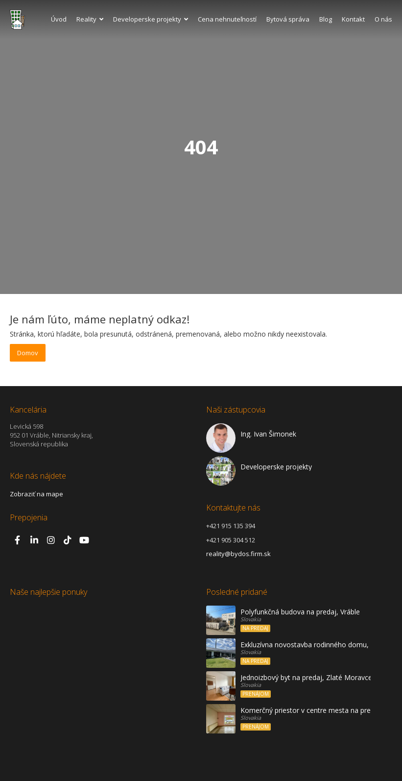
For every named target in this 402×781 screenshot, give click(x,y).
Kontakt (353, 19)
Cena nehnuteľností (227, 19)
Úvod (59, 19)
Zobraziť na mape (36, 493)
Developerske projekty (150, 19)
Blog (325, 19)
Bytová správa (287, 19)
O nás (383, 19)
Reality (89, 19)
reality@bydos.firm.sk (238, 553)
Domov (27, 352)
